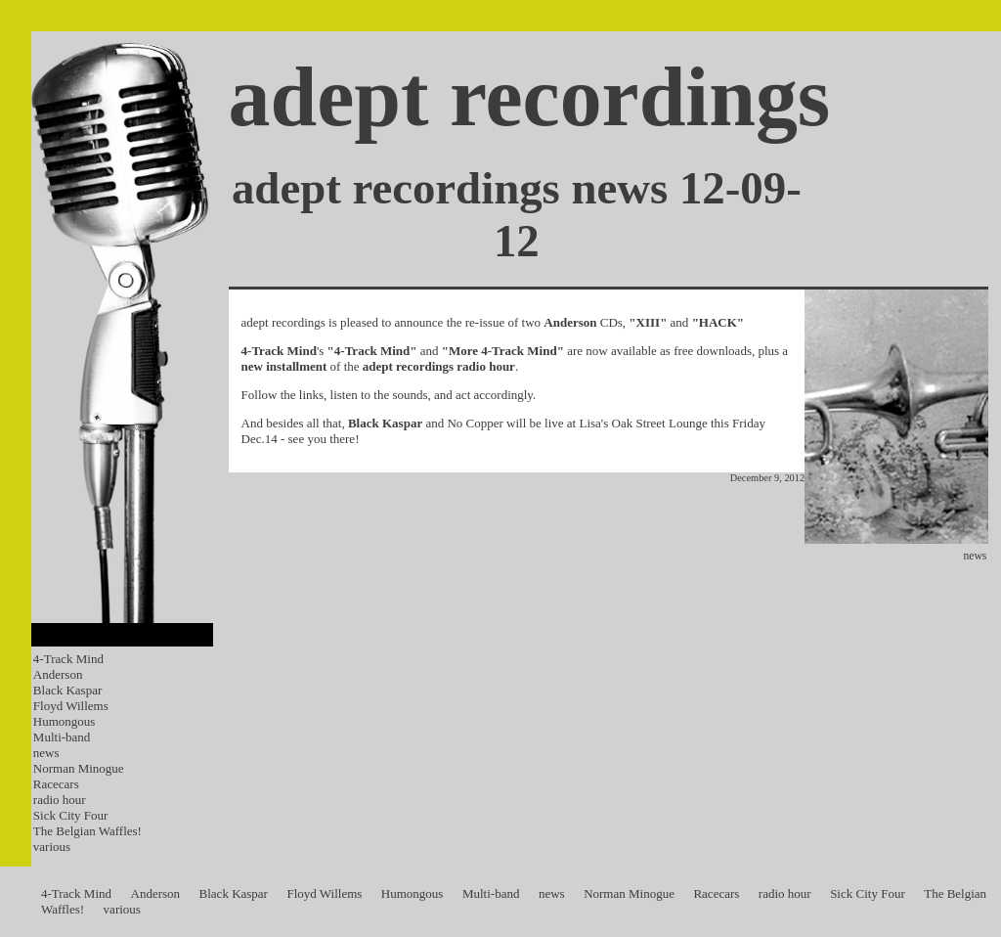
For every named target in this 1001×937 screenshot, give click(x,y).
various (51, 846)
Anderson (58, 674)
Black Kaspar (67, 690)
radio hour (59, 799)
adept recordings (530, 97)
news (46, 752)
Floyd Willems (71, 705)
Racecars (56, 784)
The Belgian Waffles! (87, 831)
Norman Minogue (78, 768)
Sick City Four (71, 815)
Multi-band (62, 737)
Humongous (64, 721)
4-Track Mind (68, 658)
